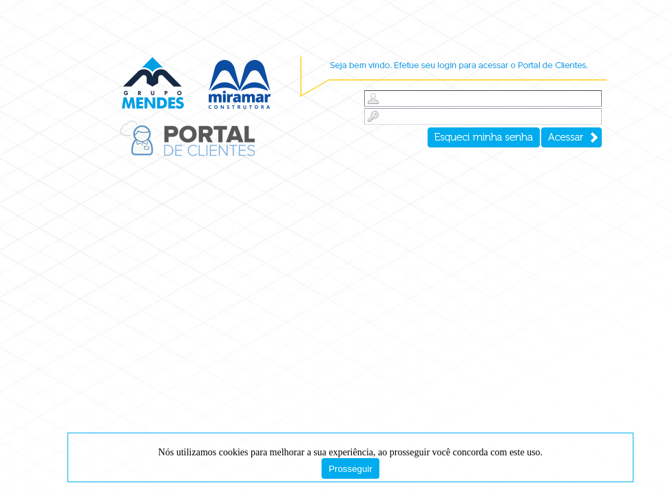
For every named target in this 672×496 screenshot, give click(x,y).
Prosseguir (350, 469)
